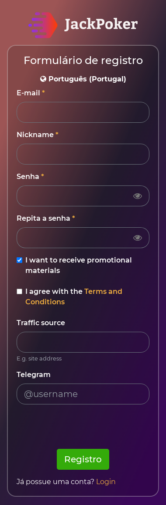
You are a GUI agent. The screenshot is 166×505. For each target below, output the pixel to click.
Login (106, 482)
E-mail (28, 93)
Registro (83, 459)
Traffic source (41, 323)
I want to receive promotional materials (78, 265)
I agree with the (73, 296)
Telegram (34, 374)
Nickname (35, 135)
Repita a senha (43, 218)
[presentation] (83, 428)
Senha (28, 176)
